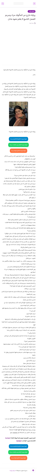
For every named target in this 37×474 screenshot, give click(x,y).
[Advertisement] (18, 43)
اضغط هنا (7, 438)
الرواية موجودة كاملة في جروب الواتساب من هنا (18, 145)
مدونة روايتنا (13, 471)
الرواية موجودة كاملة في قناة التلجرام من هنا (18, 139)
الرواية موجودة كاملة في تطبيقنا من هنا (18, 151)
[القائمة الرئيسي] (34, 3)
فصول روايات (31, 11)
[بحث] (3, 3)
